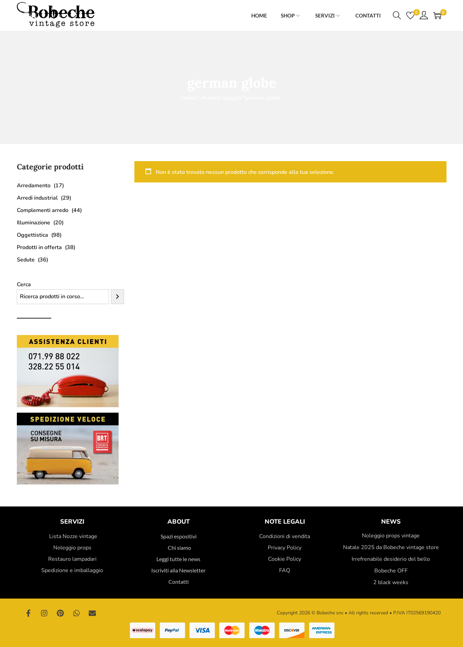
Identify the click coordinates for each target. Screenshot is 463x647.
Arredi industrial (37, 198)
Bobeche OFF (391, 571)
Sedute (26, 260)
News (391, 521)
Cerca (24, 284)
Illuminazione (33, 222)
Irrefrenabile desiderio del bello (391, 559)
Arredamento (34, 185)
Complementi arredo (42, 210)
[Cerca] (117, 296)
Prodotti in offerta (39, 247)
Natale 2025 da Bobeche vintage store (391, 547)
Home (188, 98)
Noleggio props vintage (391, 535)
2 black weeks (390, 582)
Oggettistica (32, 235)
